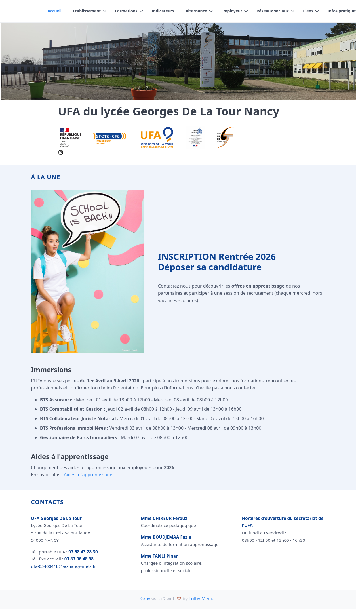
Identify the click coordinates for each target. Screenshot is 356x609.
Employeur (232, 11)
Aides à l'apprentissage (88, 474)
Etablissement (87, 11)
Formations (126, 11)
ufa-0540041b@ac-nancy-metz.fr (63, 566)
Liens (308, 11)
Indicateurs (163, 11)
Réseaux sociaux (273, 11)
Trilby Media (201, 598)
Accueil (54, 11)
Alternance (196, 11)
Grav (145, 598)
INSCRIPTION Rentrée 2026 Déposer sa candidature (217, 261)
